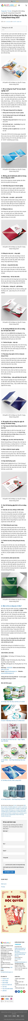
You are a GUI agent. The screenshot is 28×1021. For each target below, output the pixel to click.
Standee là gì (8, 816)
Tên (4, 843)
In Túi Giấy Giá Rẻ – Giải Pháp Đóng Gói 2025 (13, 799)
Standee (3, 816)
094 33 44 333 (5, 669)
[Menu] (19, 5)
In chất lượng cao (17, 21)
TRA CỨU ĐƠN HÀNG (7, 988)
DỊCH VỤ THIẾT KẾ (7, 984)
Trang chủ (3, 11)
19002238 (9, 667)
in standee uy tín (15, 813)
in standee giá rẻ (4, 811)
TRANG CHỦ (5, 978)
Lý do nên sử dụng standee (9, 814)
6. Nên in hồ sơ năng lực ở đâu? (11, 606)
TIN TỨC (4, 986)
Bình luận (5, 831)
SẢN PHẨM (5, 982)
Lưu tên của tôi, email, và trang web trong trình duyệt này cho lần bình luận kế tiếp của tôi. (14, 867)
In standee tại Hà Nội (20, 811)
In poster (19, 807)
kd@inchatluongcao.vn (11, 671)
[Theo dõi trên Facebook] (16, 991)
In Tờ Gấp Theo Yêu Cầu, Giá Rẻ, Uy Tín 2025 (13, 701)
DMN (23, 1019)
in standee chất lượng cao (9, 810)
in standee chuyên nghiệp (20, 810)
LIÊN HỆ (4, 990)
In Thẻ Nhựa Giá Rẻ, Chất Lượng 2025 (11, 780)
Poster (17, 814)
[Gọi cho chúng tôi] (21, 991)
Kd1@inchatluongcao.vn (20, 952)
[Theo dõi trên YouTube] (24, 991)
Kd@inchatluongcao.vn (20, 948)
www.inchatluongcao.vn (7, 673)
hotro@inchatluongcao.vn (7, 972)
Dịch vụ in (3, 884)
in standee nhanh (12, 811)
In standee (17, 808)
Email (4, 850)
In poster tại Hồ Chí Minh (9, 808)
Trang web (5, 857)
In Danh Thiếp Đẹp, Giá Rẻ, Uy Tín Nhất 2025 (13, 720)
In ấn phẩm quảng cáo (12, 807)
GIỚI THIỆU (5, 980)
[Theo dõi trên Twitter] (19, 991)
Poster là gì (21, 814)
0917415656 (18, 959)
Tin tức (3, 887)
